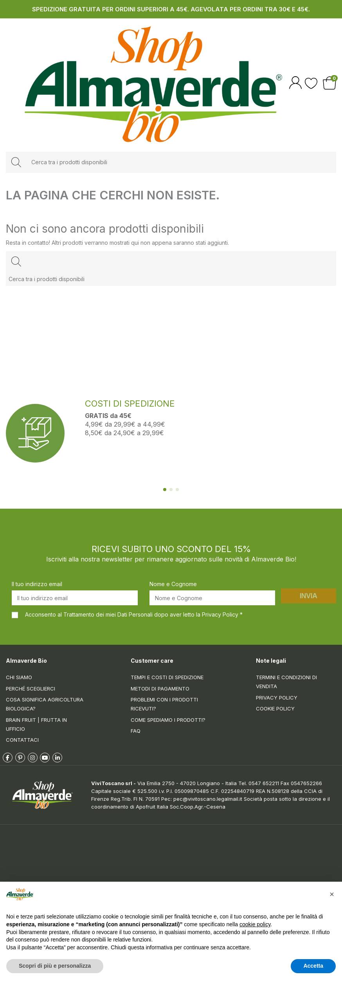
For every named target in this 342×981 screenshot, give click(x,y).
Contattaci (22, 740)
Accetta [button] (313, 966)
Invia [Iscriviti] (308, 596)
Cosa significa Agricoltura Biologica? (44, 704)
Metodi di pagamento (160, 688)
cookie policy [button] (254, 924)
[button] (332, 894)
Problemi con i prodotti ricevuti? (164, 704)
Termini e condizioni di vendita (286, 681)
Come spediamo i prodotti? (168, 720)
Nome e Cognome (173, 584)
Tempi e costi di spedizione (167, 677)
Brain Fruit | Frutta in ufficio (36, 724)
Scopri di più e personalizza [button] (55, 966)
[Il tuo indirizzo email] (75, 597)
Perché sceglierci (30, 688)
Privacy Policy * (222, 614)
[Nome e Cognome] (212, 597)
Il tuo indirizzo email (37, 584)
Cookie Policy (275, 708)
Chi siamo (19, 677)
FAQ (135, 731)
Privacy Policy (276, 697)
